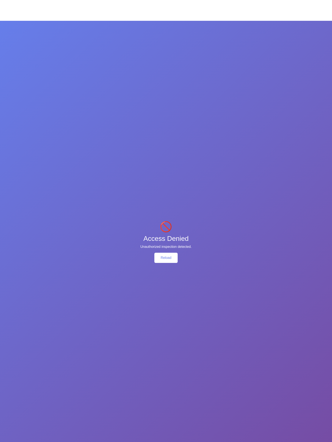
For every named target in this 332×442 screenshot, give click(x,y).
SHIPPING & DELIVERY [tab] (128, 190)
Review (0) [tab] (92, 190)
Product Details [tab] (59, 190)
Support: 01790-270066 (168, 404)
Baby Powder (213, 111)
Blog (280, 24)
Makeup (153, 24)
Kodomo (185, 105)
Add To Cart (61, 345)
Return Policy (116, 407)
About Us (113, 382)
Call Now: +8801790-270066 (62, 3)
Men (184, 24)
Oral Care (137, 24)
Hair (102, 24)
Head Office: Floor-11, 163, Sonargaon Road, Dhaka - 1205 (173, 385)
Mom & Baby (117, 24)
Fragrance (170, 24)
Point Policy (115, 401)
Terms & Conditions (120, 395)
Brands (266, 24)
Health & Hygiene (71, 24)
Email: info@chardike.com (170, 396)
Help (271, 3)
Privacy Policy (116, 389)
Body (91, 24)
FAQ (256, 3)
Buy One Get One (245, 24)
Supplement (221, 24)
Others (183, 117)
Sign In (285, 3)
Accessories (200, 24)
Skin (52, 24)
